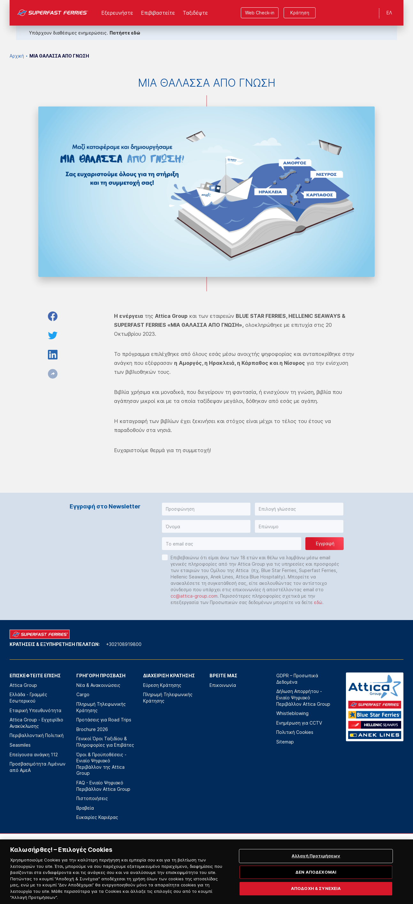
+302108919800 (123, 644)
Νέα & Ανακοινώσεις (98, 685)
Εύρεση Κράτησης (162, 685)
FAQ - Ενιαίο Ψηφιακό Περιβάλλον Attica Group (103, 786)
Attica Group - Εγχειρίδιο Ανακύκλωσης (36, 723)
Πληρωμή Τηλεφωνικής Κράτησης (101, 707)
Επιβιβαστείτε (158, 13)
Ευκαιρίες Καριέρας (97, 817)
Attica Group (23, 685)
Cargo (82, 694)
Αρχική (17, 56)
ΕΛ (389, 12)
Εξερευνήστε (117, 13)
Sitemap (285, 741)
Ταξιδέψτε (195, 13)
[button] (206, 509)
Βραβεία (85, 808)
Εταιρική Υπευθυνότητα (35, 710)
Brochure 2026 (92, 729)
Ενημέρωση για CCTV (299, 723)
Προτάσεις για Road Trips (103, 719)
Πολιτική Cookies (294, 732)
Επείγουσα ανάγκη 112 (34, 754)
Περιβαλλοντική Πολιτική (37, 735)
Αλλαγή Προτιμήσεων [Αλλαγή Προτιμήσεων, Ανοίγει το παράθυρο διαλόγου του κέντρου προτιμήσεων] (316, 866)
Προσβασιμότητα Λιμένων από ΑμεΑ (37, 767)
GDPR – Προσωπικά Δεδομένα (297, 679)
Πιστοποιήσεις (92, 798)
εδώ (318, 602)
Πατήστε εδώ (125, 32)
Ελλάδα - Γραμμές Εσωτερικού (28, 698)
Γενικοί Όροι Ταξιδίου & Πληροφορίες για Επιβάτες (105, 742)
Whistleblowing (292, 713)
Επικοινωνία (223, 685)
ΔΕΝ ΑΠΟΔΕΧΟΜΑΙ (315, 882)
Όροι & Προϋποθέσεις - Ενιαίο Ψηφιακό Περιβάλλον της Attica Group (101, 764)
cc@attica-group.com (194, 596)
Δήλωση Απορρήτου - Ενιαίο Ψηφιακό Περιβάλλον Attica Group (303, 697)
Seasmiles (20, 745)
